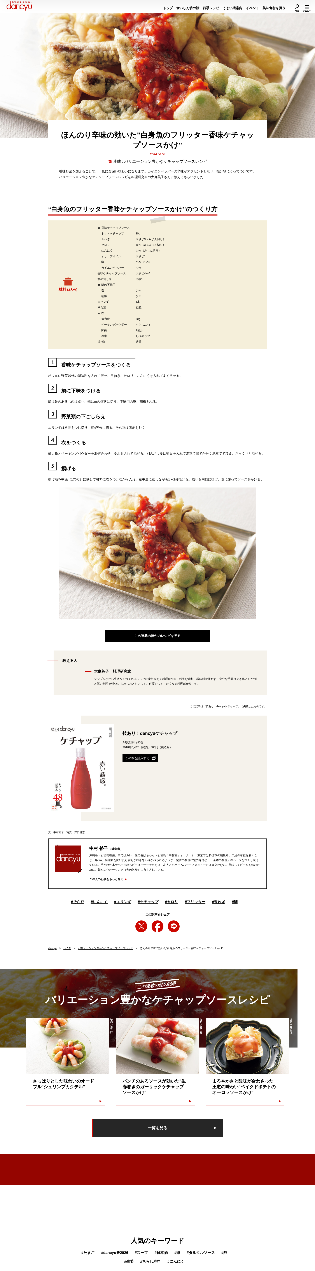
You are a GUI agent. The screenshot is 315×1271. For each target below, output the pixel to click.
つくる (67, 948)
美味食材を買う (273, 8)
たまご (87, 1253)
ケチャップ (148, 902)
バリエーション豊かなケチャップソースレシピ (165, 161)
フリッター (195, 902)
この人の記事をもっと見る (106, 879)
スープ (141, 1253)
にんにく (99, 902)
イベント (252, 8)
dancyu (52, 948)
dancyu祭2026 (114, 1253)
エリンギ (122, 902)
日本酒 (161, 1253)
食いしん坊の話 (187, 8)
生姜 (128, 1261)
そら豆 (77, 902)
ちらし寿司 (150, 1261)
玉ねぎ (218, 902)
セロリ (171, 902)
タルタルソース (201, 1253)
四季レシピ (211, 8)
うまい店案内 (232, 8)
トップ (168, 8)
